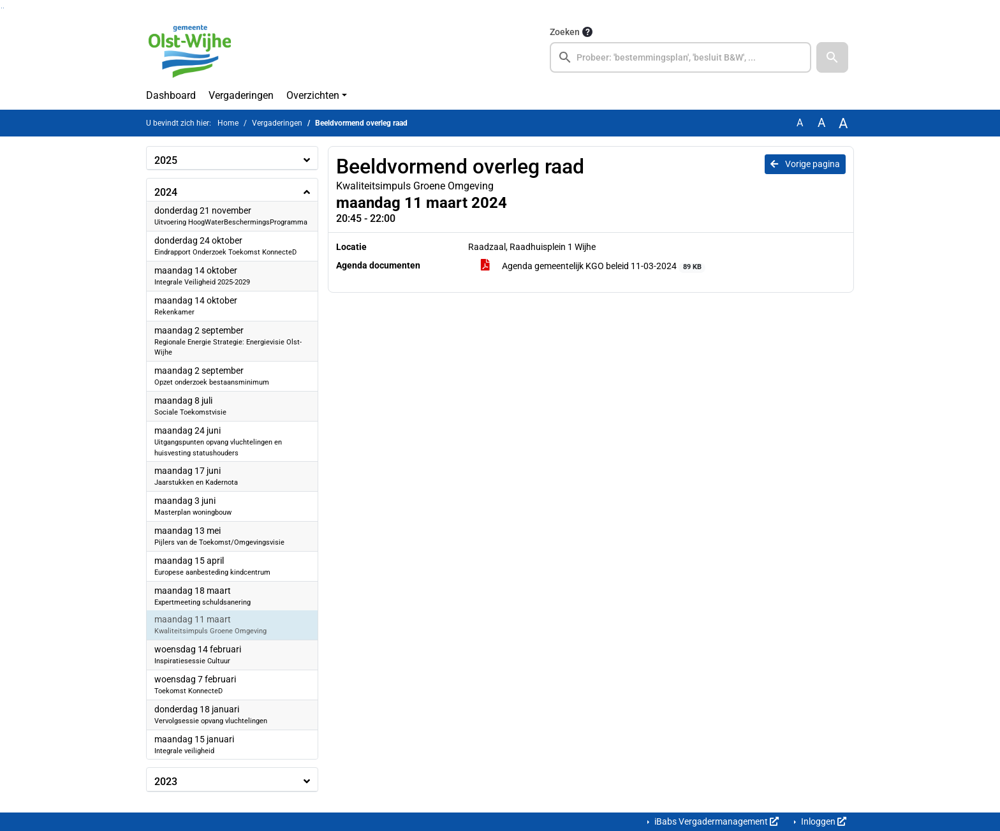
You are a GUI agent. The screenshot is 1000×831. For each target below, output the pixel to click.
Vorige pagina (805, 164)
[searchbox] (680, 57)
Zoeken (565, 32)
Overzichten (312, 95)
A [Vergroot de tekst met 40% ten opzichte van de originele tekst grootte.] (843, 123)
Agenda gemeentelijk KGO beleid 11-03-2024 (593, 266)
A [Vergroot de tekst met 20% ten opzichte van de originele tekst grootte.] (821, 122)
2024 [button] (165, 192)
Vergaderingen (241, 95)
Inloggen (822, 821)
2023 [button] (165, 782)
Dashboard (171, 95)
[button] (832, 57)
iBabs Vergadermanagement (715, 821)
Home (228, 123)
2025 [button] (165, 160)
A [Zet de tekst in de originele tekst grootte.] (800, 123)
